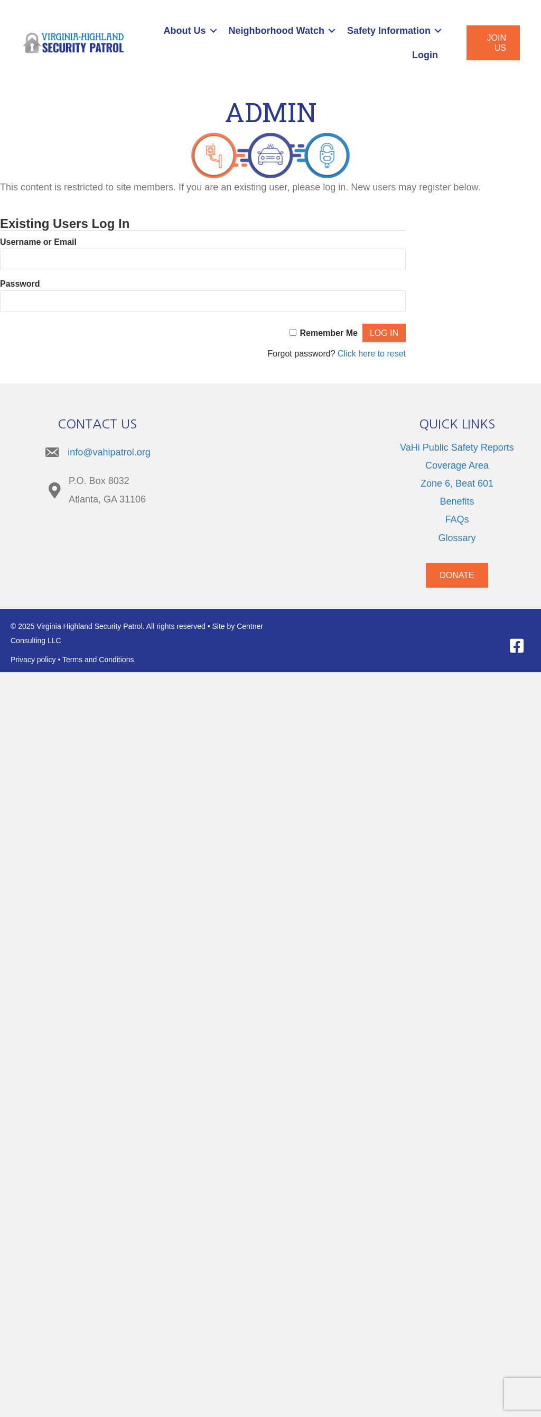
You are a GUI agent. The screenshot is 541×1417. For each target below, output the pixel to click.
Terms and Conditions (98, 659)
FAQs (457, 519)
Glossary (456, 538)
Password (20, 283)
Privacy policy (33, 659)
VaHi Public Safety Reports (457, 447)
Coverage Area (457, 465)
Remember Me (329, 332)
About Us (185, 30)
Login (425, 55)
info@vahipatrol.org (109, 452)
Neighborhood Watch (276, 30)
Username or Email (38, 241)
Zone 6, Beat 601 (457, 483)
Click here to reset (372, 353)
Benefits (457, 501)
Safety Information (389, 30)
